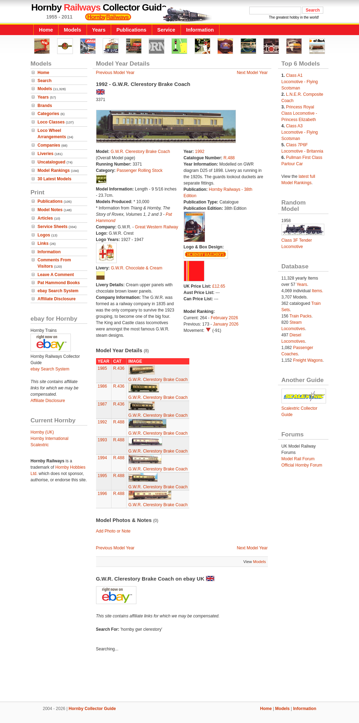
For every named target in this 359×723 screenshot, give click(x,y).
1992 (199, 151)
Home (46, 30)
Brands (45, 105)
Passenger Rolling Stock (140, 170)
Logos (44, 235)
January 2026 (226, 324)
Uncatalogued (51, 162)
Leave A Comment (56, 274)
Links (43, 243)
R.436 (118, 368)
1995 (102, 475)
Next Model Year (252, 72)
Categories (48, 113)
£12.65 (218, 286)
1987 (102, 404)
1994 (102, 457)
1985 (102, 368)
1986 (102, 386)
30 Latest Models (55, 178)
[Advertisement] (179, 678)
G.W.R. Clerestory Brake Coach (140, 151)
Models (72, 30)
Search (45, 80)
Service (166, 30)
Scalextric (40, 444)
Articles (45, 218)
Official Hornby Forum (302, 465)
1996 (102, 493)
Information (200, 30)
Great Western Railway (156, 227)
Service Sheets (52, 226)
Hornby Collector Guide (92, 708)
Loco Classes (51, 122)
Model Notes (50, 209)
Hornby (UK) (42, 432)
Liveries (45, 153)
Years (99, 30)
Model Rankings (54, 170)
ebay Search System (58, 290)
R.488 (229, 157)
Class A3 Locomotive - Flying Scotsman (300, 132)
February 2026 (224, 317)
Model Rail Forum (298, 458)
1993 (102, 439)
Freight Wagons (308, 360)
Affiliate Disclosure (57, 298)
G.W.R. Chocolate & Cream (136, 268)
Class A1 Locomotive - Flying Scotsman (300, 82)
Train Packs (301, 316)
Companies (49, 145)
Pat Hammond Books (59, 282)
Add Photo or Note (113, 531)
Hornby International (49, 438)
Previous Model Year (115, 72)
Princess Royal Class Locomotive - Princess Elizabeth (299, 113)
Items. (317, 290)
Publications (131, 30)
